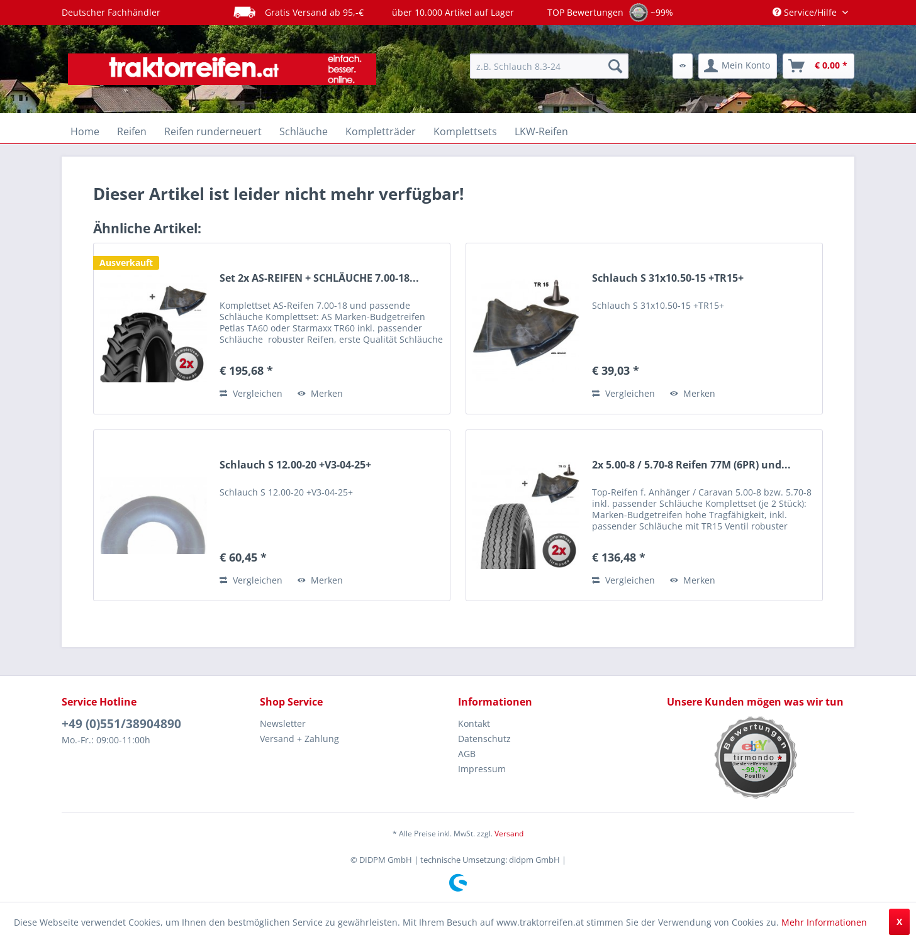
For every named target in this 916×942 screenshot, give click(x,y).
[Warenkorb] (818, 66)
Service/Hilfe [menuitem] (806, 12)
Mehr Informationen (824, 922)
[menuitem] (549, 66)
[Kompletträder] (381, 131)
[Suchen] (615, 66)
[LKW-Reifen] (541, 131)
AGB (467, 754)
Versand (508, 833)
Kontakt (474, 723)
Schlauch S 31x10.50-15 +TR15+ (668, 278)
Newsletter (283, 723)
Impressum (482, 769)
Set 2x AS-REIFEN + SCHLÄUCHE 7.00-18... (319, 278)
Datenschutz (484, 739)
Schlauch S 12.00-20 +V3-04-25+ (295, 465)
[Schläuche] (304, 131)
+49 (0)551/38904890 (121, 724)
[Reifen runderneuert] (213, 131)
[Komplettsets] (465, 131)
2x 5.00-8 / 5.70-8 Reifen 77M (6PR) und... (691, 465)
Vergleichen (251, 393)
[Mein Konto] (737, 66)
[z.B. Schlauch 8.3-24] (549, 66)
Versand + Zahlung (299, 739)
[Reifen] (131, 131)
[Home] (85, 131)
